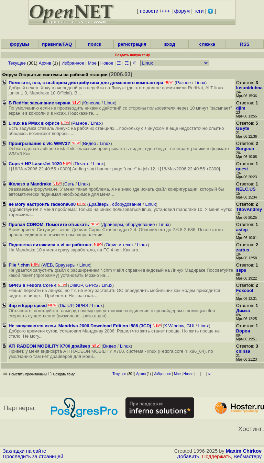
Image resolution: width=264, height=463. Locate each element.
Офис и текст (119, 244)
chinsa (243, 351)
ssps (241, 270)
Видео (89, 143)
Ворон (243, 331)
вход (169, 44)
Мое (92, 63)
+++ (165, 11)
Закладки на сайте (24, 451)
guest (242, 168)
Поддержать (216, 456)
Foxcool (244, 290)
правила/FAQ (57, 44)
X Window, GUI (179, 325)
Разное (183, 82)
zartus (242, 249)
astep (242, 229)
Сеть (69, 184)
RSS (244, 44)
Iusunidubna (249, 87)
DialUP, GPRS (83, 285)
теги (199, 11)
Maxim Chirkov (244, 451)
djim (240, 108)
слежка (207, 44)
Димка (243, 310)
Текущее (17, 63)
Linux (200, 82)
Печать (82, 163)
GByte (242, 128)
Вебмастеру (248, 456)
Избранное (73, 63)
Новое (106, 63)
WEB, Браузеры (59, 265)
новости (149, 11)
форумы (19, 44)
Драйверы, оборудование (115, 204)
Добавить (188, 456)
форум (182, 11)
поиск (94, 44)
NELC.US (246, 189)
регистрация (132, 44)
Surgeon (245, 148)
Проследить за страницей (33, 456)
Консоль (91, 102)
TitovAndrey (249, 209)
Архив (45, 63)
